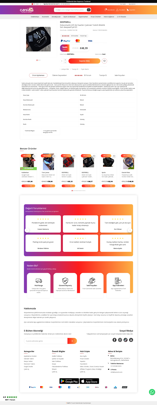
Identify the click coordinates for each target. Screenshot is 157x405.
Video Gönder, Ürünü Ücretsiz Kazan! (92, 366)
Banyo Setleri (28, 361)
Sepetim (82, 361)
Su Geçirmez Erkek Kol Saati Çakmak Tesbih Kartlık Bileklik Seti (108, 176)
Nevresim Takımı (29, 364)
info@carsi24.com (116, 372)
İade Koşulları (120, 75)
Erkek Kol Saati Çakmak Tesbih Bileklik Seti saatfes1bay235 (87, 176)
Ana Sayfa (123, 4)
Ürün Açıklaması (38, 75)
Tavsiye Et (74, 69)
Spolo (104, 172)
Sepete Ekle (84, 61)
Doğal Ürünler (28, 366)
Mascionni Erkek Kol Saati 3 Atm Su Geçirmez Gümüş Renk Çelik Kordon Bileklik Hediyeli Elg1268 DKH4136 (48, 176)
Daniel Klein (126, 172)
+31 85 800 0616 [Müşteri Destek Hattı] (57, 4)
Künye (54, 364)
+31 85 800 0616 (115, 366)
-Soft (68, 403)
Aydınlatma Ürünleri (30, 356)
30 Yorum (83, 75)
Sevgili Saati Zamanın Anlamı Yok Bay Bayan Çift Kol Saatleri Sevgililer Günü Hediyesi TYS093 (28, 176)
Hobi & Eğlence (109, 17)
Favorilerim (83, 364)
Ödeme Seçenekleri (59, 75)
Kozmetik (45, 17)
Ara (89, 10)
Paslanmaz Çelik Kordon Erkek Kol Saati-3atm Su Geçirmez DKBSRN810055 (127, 176)
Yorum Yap (83, 36)
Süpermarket (83, 17)
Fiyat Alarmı (84, 69)
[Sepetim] (131, 10)
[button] (37, 60)
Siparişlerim (132, 4)
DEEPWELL (65, 22)
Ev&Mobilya (35, 17)
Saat (104, 54)
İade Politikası (56, 361)
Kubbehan (25, 172)
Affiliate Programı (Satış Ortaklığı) (90, 369)
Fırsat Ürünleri (96, 17)
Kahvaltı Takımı (29, 359)
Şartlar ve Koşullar (58, 359)
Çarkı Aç (26, 369)
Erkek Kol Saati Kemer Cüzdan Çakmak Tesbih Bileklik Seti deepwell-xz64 (67, 176)
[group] (38, 39)
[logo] (26, 10)
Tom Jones (45, 172)
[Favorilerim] (109, 10)
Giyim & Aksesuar (69, 17)
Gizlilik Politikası (57, 356)
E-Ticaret (72, 403)
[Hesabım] (120, 10)
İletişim (54, 369)
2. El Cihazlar (121, 17)
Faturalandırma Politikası (60, 366)
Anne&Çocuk (56, 17)
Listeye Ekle (64, 69)
